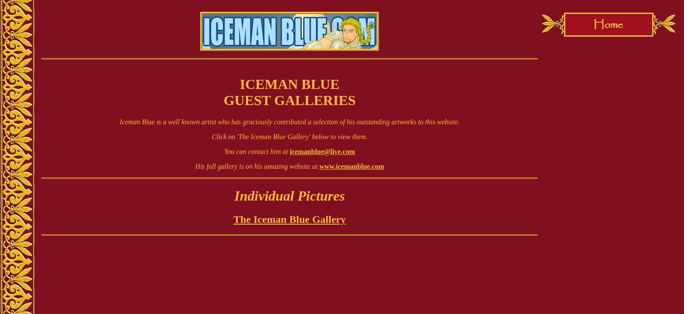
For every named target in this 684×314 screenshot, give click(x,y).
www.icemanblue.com (351, 166)
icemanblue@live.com (322, 151)
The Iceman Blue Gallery (289, 219)
